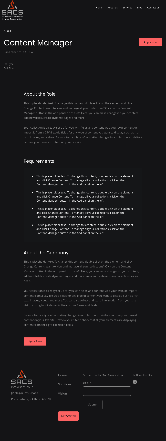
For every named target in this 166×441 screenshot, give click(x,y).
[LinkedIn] (135, 382)
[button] (150, 42)
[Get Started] (68, 416)
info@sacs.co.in (22, 387)
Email (86, 383)
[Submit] (92, 404)
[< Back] (16, 31)
